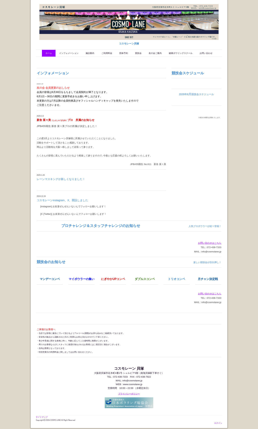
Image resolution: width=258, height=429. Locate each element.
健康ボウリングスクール (180, 53)
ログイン (218, 423)
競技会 (138, 53)
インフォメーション (68, 53)
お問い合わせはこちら (209, 243)
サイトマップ (42, 417)
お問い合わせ (206, 53)
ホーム (49, 53)
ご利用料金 (106, 53)
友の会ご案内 (155, 53)
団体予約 (123, 53)
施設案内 (90, 53)
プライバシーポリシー (129, 393)
